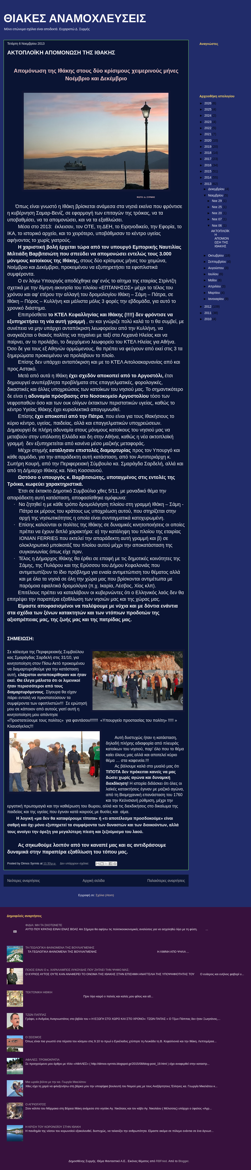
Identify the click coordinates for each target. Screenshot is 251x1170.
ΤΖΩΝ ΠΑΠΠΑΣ (35, 1014)
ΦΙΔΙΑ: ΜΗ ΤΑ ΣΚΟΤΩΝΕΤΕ (43, 925)
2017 (208, 159)
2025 (208, 109)
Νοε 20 (217, 213)
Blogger (183, 1161)
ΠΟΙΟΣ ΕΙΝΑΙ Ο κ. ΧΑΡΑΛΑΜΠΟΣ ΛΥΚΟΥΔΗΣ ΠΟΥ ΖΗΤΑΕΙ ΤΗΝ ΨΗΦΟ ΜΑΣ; (77, 969)
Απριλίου (215, 286)
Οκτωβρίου (216, 255)
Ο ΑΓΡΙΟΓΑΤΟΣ (35, 1104)
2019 (208, 146)
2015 (208, 171)
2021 (208, 134)
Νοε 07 (217, 219)
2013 (208, 184)
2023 (208, 122)
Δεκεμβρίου (216, 189)
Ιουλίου (213, 274)
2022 (208, 128)
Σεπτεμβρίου (217, 261)
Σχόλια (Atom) (105, 895)
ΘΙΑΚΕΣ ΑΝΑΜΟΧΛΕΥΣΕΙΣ (75, 18)
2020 (208, 140)
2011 (208, 313)
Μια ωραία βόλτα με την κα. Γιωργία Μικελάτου (55, 1082)
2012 (208, 306)
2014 (208, 177)
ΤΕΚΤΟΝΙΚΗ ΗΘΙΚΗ (38, 992)
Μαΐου (213, 280)
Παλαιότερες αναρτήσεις (166, 881)
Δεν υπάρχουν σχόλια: (75, 863)
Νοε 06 (217, 225)
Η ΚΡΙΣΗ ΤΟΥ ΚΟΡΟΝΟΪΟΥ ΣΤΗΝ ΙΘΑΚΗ (53, 1126)
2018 (208, 153)
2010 (208, 319)
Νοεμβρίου (216, 195)
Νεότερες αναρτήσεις (23, 881)
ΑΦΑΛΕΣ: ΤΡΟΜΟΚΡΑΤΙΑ (42, 1059)
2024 (208, 115)
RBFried (161, 1161)
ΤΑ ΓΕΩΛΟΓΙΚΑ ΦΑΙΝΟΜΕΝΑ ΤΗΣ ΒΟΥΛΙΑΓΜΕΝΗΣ (59, 947)
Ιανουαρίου (216, 299)
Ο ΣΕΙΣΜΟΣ (33, 1037)
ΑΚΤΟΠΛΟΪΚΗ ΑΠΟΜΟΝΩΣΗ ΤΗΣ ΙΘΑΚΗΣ (61, 52)
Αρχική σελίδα (93, 881)
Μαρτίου (214, 292)
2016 (208, 165)
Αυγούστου (216, 268)
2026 (208, 103)
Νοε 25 (217, 207)
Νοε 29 (217, 201)
